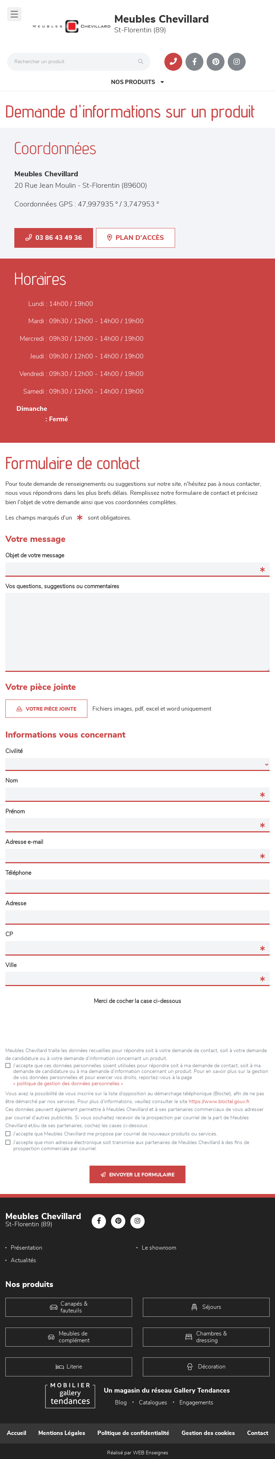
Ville (10, 965)
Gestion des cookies (208, 1433)
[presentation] (137, 1022)
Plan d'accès (135, 237)
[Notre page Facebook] (194, 62)
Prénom (15, 811)
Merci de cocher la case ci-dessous (137, 1001)
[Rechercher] (142, 62)
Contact (257, 1433)
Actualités (23, 1260)
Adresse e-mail (24, 842)
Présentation (26, 1248)
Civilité (14, 751)
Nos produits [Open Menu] (137, 82)
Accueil (16, 1433)
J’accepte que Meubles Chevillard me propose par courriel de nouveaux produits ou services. (115, 1134)
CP (9, 934)
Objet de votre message (34, 555)
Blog (121, 1402)
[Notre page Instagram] (237, 62)
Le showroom (159, 1248)
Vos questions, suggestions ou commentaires (62, 586)
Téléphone (18, 873)
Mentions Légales (61, 1433)
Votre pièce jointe (46, 709)
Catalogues (153, 1402)
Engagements (196, 1402)
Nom (11, 781)
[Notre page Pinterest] (216, 62)
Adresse (15, 903)
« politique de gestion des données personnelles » (68, 1083)
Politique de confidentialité (133, 1433)
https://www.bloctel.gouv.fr (219, 1101)
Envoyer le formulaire (137, 1174)
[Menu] (14, 14)
